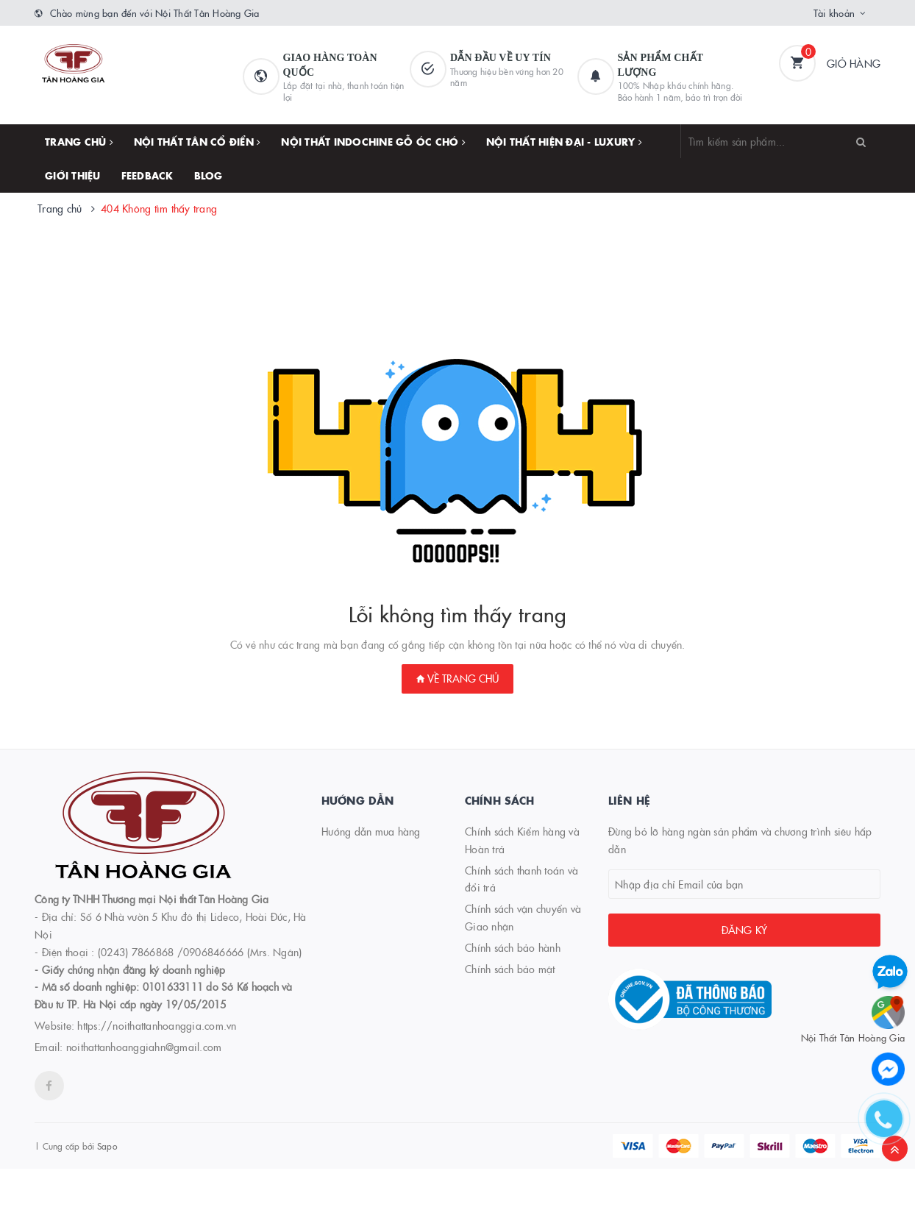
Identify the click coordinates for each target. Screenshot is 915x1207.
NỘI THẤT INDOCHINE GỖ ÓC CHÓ (373, 141)
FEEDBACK (147, 175)
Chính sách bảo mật (510, 968)
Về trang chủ (457, 678)
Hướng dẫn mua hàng (371, 831)
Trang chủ (79, 141)
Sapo (107, 1145)
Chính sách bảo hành (512, 947)
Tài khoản (834, 12)
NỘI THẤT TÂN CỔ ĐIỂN (197, 141)
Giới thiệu (73, 175)
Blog (208, 175)
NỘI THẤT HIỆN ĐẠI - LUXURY (564, 141)
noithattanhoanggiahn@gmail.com (144, 1046)
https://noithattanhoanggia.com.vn (156, 1025)
